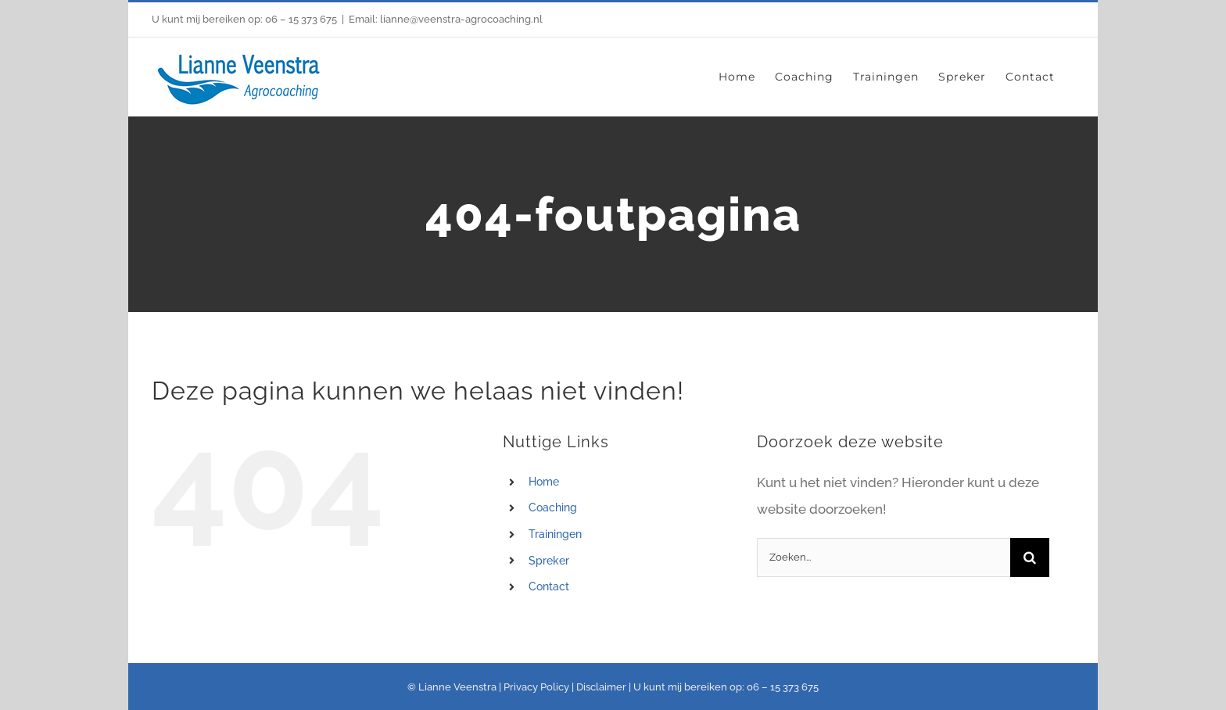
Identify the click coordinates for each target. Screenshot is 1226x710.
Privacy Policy (536, 687)
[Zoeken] (1029, 557)
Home (544, 481)
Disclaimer (601, 687)
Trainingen (555, 534)
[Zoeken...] (883, 557)
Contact (549, 586)
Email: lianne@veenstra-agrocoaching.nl (446, 19)
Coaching (553, 507)
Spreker (549, 560)
